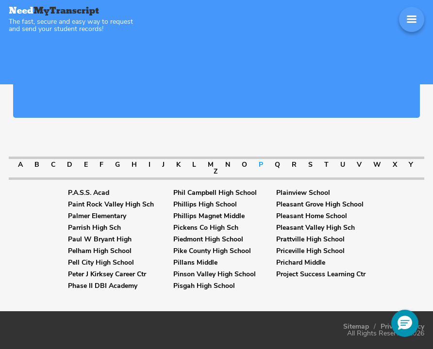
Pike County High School (212, 251)
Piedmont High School (208, 239)
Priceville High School (310, 251)
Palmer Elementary (97, 216)
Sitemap (356, 326)
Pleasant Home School (311, 216)
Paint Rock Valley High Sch (111, 204)
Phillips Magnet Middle (209, 216)
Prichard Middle (300, 262)
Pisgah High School (204, 286)
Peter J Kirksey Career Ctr (107, 274)
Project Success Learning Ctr (321, 274)
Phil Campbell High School (215, 193)
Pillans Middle (195, 262)
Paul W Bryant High (100, 239)
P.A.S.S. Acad (88, 193)
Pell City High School (101, 262)
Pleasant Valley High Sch (315, 227)
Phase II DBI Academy (102, 286)
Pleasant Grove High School (320, 204)
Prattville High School (310, 239)
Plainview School (303, 193)
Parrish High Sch (94, 227)
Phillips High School (205, 204)
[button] (404, 323)
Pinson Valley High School (214, 274)
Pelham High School (100, 251)
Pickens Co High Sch (205, 227)
